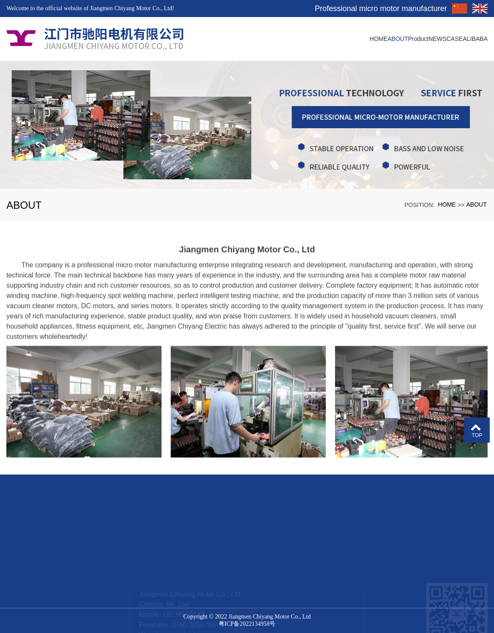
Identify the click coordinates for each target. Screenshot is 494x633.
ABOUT (476, 204)
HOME (447, 204)
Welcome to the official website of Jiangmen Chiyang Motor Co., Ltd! (90, 8)
